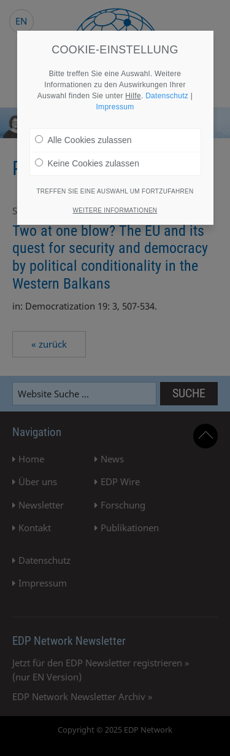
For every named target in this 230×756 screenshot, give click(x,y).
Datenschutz (166, 96)
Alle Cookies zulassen (83, 140)
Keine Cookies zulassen (87, 163)
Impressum (115, 107)
